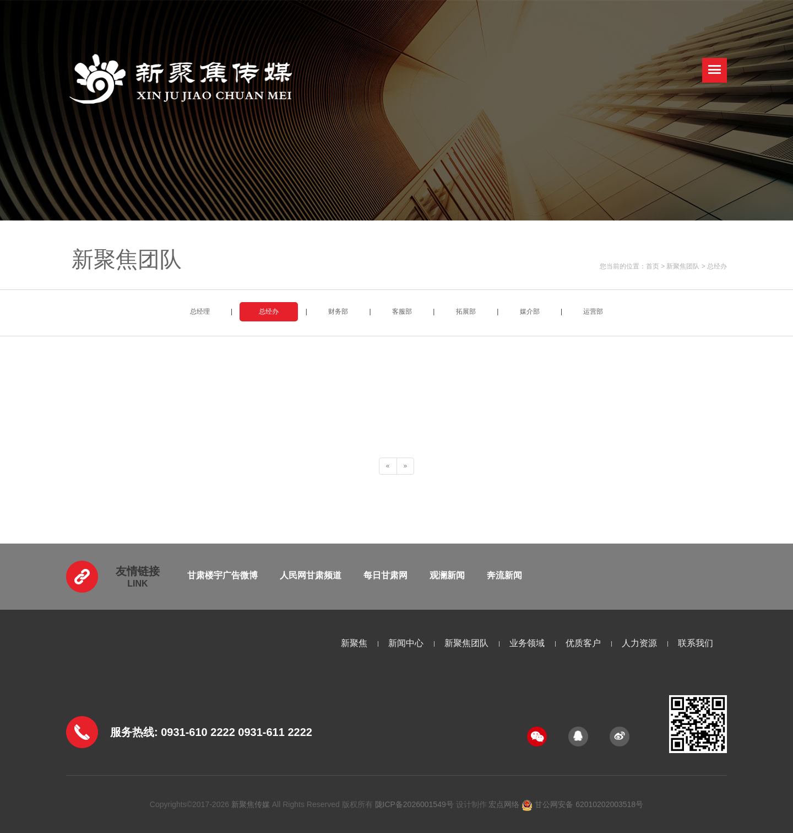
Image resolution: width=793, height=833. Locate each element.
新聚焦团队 (682, 266)
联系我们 (695, 643)
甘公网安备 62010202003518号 (582, 804)
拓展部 (466, 311)
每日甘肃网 (385, 575)
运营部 (593, 311)
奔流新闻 (504, 575)
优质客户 (583, 643)
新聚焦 (354, 643)
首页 (652, 266)
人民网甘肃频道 (310, 575)
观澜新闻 (447, 575)
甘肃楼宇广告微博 (222, 575)
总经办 (717, 266)
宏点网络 (503, 804)
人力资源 (639, 643)
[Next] (406, 466)
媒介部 (530, 311)
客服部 (402, 311)
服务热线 (132, 732)
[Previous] (388, 466)
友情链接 (138, 571)
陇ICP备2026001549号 (414, 804)
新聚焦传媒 (250, 804)
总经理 (200, 311)
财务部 (338, 311)
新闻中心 (405, 643)
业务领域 (527, 643)
